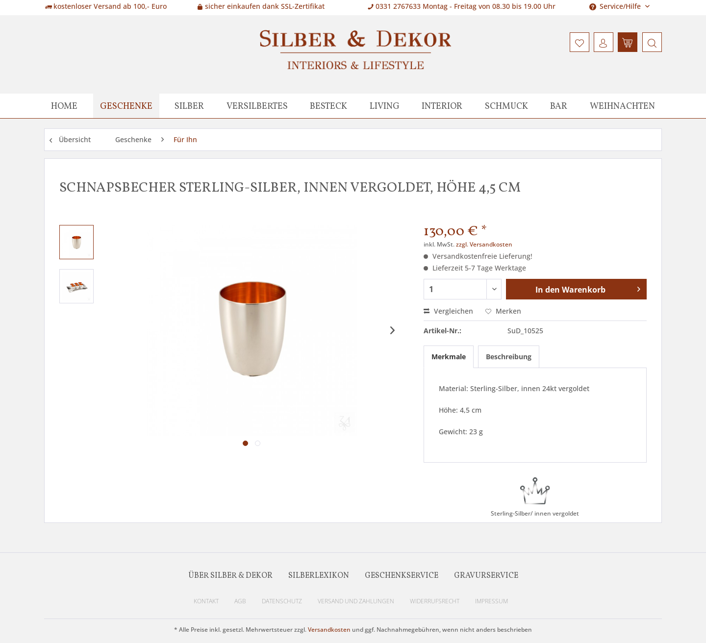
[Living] (384, 106)
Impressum (491, 601)
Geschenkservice (401, 575)
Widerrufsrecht (434, 601)
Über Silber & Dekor (230, 575)
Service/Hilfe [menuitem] (616, 6)
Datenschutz (282, 601)
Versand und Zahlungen (356, 601)
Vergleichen (448, 311)
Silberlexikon (318, 575)
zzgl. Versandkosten (484, 244)
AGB (240, 601)
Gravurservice (486, 575)
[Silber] (189, 106)
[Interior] (442, 106)
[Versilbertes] (257, 106)
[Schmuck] (506, 106)
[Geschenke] (126, 106)
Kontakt (206, 601)
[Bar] (558, 106)
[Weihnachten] (622, 106)
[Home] (64, 106)
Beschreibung (508, 356)
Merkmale (448, 356)
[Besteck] (328, 106)
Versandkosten (329, 629)
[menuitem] (651, 42)
